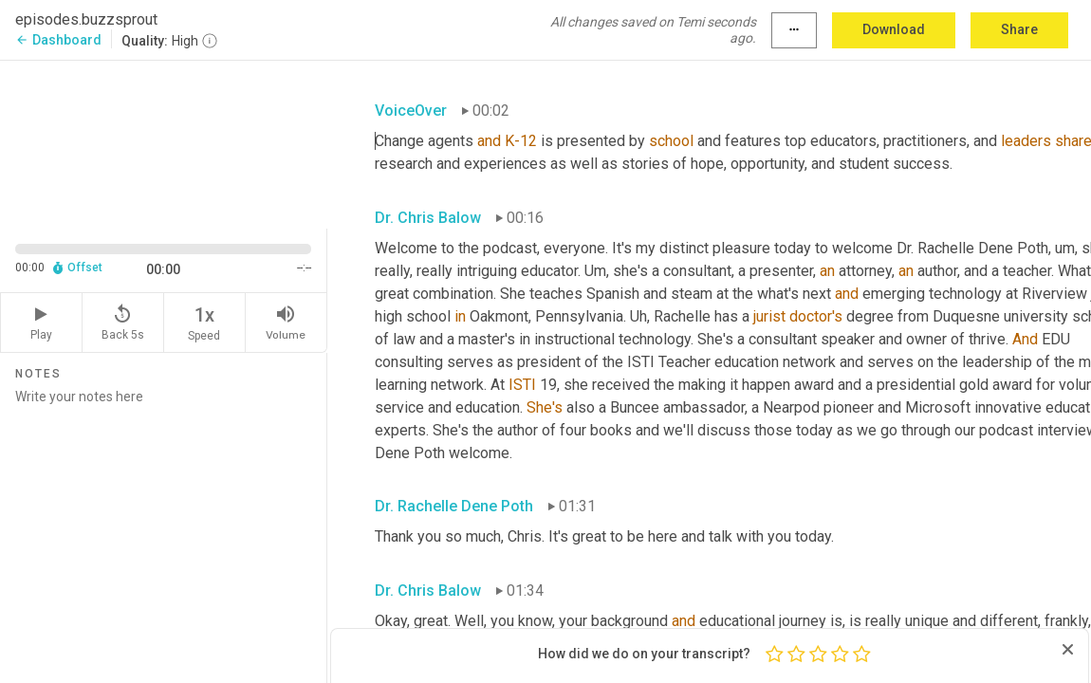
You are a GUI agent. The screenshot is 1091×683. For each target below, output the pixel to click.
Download (893, 29)
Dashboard (58, 39)
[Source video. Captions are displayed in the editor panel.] (163, 143)
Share (1019, 29)
